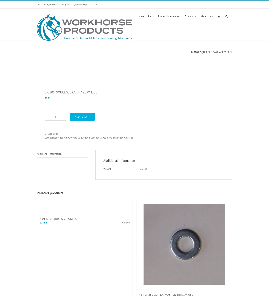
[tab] (62, 154)
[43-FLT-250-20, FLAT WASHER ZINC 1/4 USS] (184, 244)
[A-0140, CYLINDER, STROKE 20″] (85, 206)
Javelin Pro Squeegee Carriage (117, 137)
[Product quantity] (55, 116)
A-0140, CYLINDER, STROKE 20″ (59, 218)
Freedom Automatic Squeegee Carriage (78, 137)
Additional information (49, 153)
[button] (226, 16)
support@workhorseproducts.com (82, 4)
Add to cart (82, 116)
